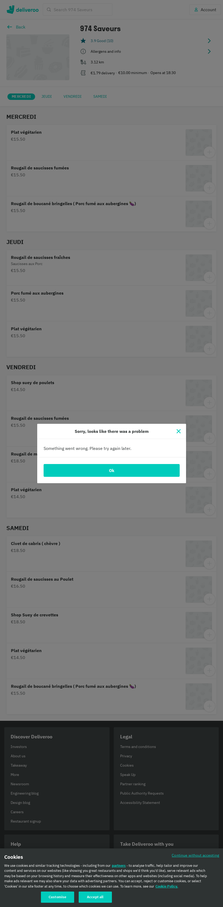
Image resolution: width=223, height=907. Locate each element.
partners (119, 865)
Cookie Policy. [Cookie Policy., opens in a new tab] (166, 886)
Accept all (95, 897)
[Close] (178, 431)
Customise (57, 897)
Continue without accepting (195, 855)
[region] (111, 877)
